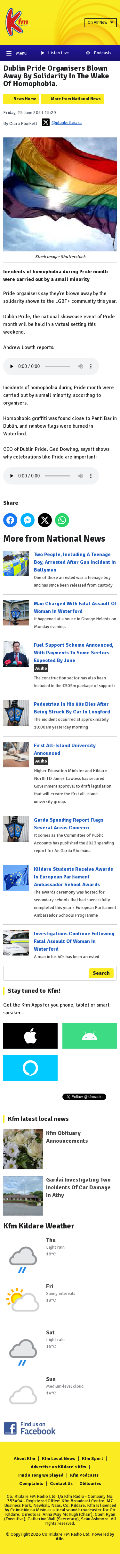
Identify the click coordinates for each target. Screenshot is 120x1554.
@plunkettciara (62, 122)
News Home (24, 98)
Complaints (31, 1483)
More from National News (76, 98)
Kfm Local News (58, 1458)
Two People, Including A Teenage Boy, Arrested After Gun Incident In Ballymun (75, 562)
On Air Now (101, 22)
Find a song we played (40, 1475)
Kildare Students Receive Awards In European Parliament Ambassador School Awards (73, 877)
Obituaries (90, 1483)
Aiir (59, 1538)
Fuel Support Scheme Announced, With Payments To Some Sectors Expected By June (73, 653)
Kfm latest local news (38, 1119)
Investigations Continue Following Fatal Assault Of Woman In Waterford (74, 941)
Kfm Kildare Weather (39, 1226)
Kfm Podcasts (84, 1475)
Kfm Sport (92, 1458)
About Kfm (24, 1458)
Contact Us (61, 1483)
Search (101, 973)
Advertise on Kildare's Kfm (58, 1467)
